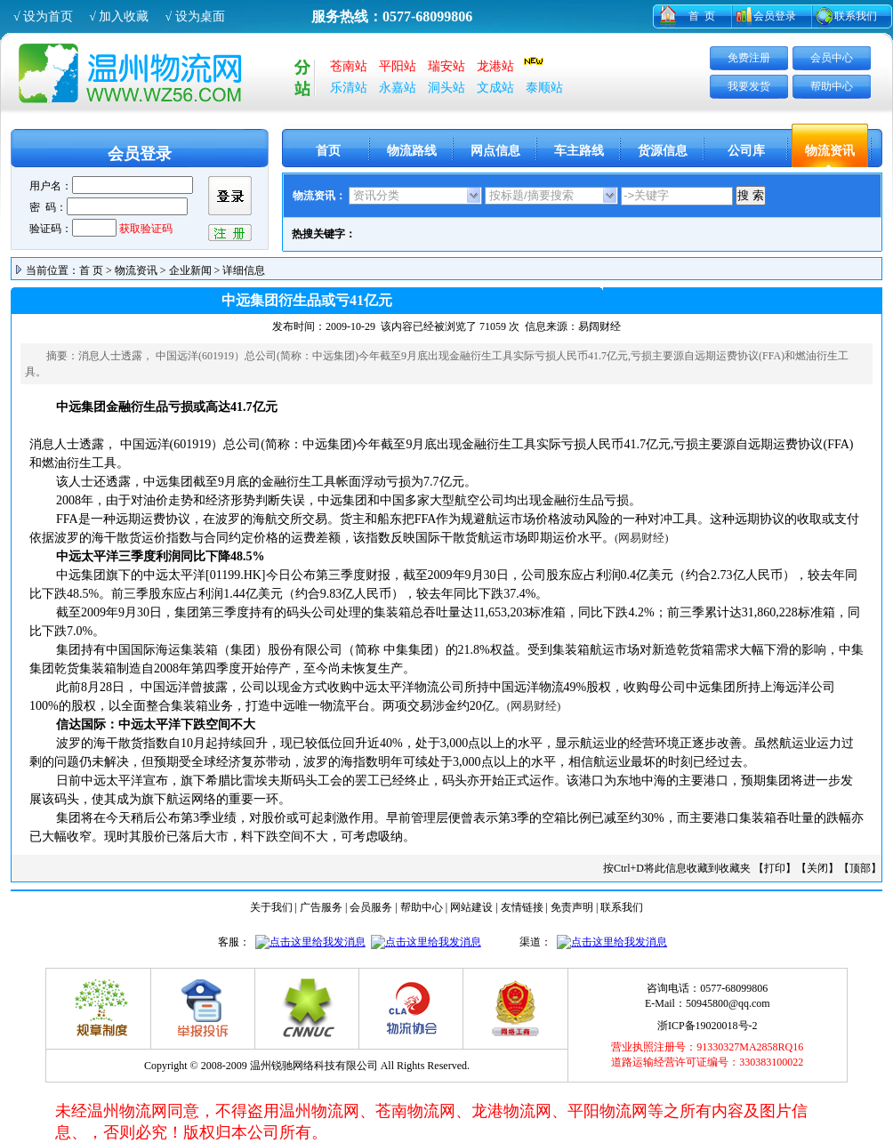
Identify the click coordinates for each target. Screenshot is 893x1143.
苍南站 (348, 66)
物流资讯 (830, 150)
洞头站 (446, 87)
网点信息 (495, 150)
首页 (328, 150)
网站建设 (471, 907)
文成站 (495, 87)
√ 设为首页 (43, 16)
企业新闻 (190, 270)
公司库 (746, 150)
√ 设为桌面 (194, 16)
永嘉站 (397, 87)
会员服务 (371, 907)
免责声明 (572, 907)
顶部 (860, 868)
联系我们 (855, 16)
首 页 (701, 16)
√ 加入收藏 (119, 16)
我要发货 (749, 86)
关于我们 (271, 907)
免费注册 (749, 58)
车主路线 (579, 150)
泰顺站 (544, 87)
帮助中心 (831, 86)
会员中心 (831, 58)
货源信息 (663, 150)
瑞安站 (446, 66)
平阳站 (397, 66)
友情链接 (522, 907)
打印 (774, 868)
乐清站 (348, 87)
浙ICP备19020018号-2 (707, 1025)
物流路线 (412, 150)
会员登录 (774, 16)
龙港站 (495, 66)
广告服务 (321, 907)
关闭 (817, 868)
